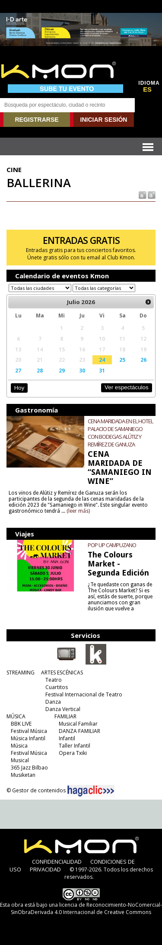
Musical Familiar (78, 723)
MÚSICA (15, 716)
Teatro (53, 679)
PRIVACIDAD (45, 869)
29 (62, 370)
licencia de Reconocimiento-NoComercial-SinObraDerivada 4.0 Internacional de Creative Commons (86, 908)
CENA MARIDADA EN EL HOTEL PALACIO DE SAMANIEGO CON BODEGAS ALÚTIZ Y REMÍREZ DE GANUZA (120, 432)
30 (82, 370)
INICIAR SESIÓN (103, 119)
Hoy (19, 388)
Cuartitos (56, 687)
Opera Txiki (73, 753)
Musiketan (23, 775)
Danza (53, 701)
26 (143, 359)
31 (102, 370)
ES (147, 89)
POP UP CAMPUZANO (112, 545)
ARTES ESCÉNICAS (62, 672)
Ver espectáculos (127, 387)
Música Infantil (28, 738)
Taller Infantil (74, 745)
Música (19, 745)
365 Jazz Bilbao (29, 767)
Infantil (67, 738)
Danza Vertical (62, 709)
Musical (20, 760)
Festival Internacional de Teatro (83, 694)
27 (18, 370)
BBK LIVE (21, 723)
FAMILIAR (65, 716)
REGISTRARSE (36, 119)
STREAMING (20, 672)
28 (40, 370)
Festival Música (29, 731)
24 (102, 359)
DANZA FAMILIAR (79, 731)
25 (122, 359)
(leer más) (78, 511)
